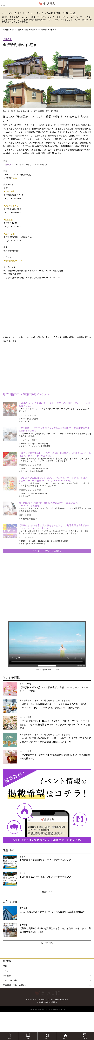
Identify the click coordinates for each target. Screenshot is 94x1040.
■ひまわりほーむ (10, 205)
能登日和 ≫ (47, 891)
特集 (47, 966)
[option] (47, 806)
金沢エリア (34, 30)
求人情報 (55, 928)
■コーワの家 (8, 191)
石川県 (26, 30)
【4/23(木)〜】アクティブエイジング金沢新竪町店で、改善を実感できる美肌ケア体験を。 (54, 429)
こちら (14, 178)
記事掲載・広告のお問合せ (15, 985)
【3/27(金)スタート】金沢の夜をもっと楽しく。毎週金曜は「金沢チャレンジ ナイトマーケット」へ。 (54, 526)
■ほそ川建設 (8, 234)
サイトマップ (31, 1000)
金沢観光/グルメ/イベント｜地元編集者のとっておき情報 (54, 704)
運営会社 (42, 1000)
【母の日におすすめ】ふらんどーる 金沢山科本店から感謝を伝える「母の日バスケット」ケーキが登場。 (55, 454)
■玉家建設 (7, 220)
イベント (47, 971)
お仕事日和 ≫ (47, 943)
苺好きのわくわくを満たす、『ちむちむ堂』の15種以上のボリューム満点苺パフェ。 (55, 404)
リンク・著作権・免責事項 (58, 1000)
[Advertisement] (22, 367)
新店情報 (7, 975)
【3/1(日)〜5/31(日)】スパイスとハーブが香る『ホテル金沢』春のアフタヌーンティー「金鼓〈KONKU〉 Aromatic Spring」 (54, 479)
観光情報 (7, 961)
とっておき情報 (10, 980)
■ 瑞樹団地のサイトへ (13, 261)
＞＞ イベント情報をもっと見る (47, 551)
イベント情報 (16, 30)
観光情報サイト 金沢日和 (47, 3)
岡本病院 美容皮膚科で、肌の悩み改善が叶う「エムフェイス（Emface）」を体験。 (49, 504)
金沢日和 (6, 30)
